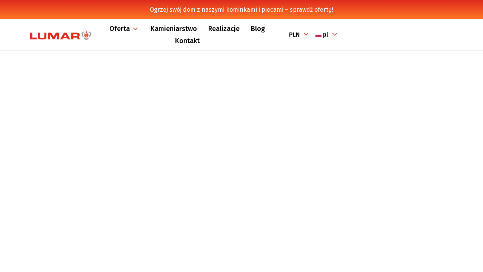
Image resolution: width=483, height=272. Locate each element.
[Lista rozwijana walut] (299, 35)
